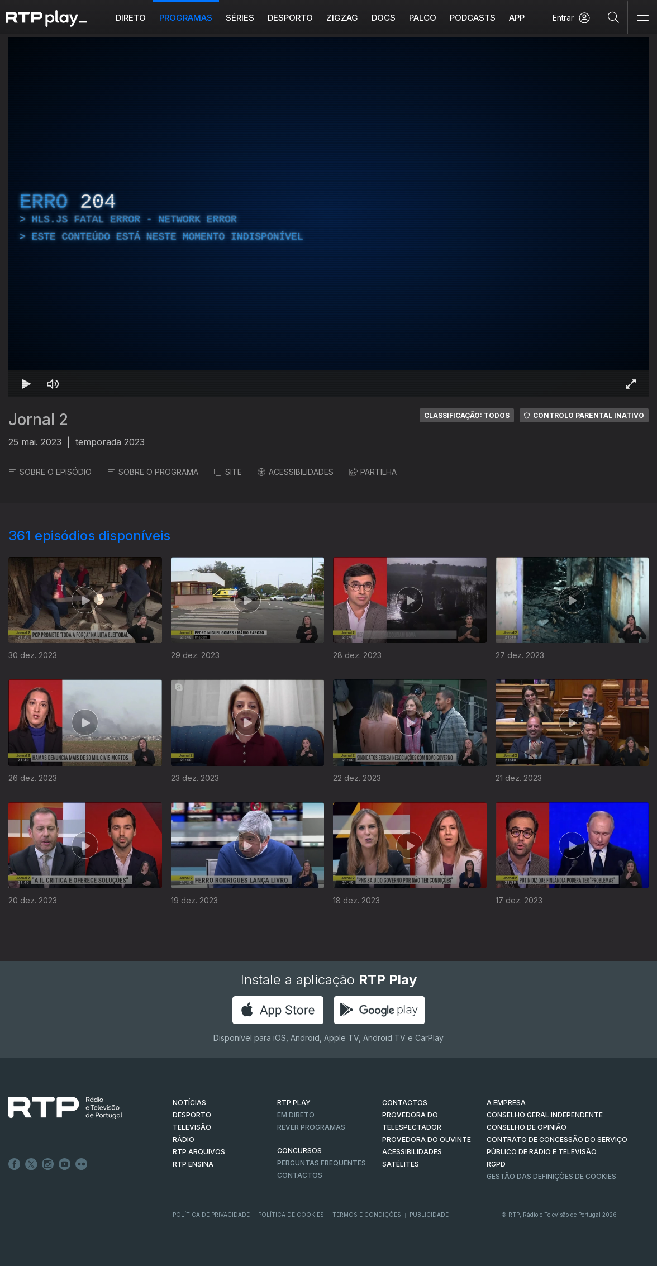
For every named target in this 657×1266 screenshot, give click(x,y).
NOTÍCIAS (189, 1102)
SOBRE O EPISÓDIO (50, 472)
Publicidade (429, 1214)
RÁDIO (183, 1139)
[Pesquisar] (613, 17)
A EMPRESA (506, 1102)
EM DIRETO (296, 1115)
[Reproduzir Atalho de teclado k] (26, 383)
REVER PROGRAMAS (311, 1127)
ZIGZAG (342, 17)
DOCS (384, 17)
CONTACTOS (404, 1102)
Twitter (31, 1164)
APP (517, 17)
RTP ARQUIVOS (199, 1152)
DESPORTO (192, 1115)
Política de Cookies (291, 1214)
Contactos (299, 1175)
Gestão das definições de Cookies (551, 1176)
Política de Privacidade (211, 1214)
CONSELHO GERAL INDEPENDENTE (545, 1115)
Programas (185, 17)
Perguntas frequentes (321, 1163)
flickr (81, 1164)
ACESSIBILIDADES (296, 472)
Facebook (14, 1164)
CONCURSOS (299, 1150)
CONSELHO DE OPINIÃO (526, 1127)
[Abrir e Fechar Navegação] (642, 18)
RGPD (496, 1164)
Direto (131, 17)
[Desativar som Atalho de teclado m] (53, 383)
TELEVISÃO (192, 1127)
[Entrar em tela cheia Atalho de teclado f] (630, 383)
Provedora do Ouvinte (426, 1139)
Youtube (65, 1164)
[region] (328, 217)
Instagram (48, 1164)
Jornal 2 (38, 419)
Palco (422, 17)
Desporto (290, 17)
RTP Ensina (193, 1164)
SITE (228, 472)
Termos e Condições (366, 1214)
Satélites (400, 1164)
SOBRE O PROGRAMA (152, 472)
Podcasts (473, 17)
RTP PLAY (294, 1102)
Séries (240, 17)
